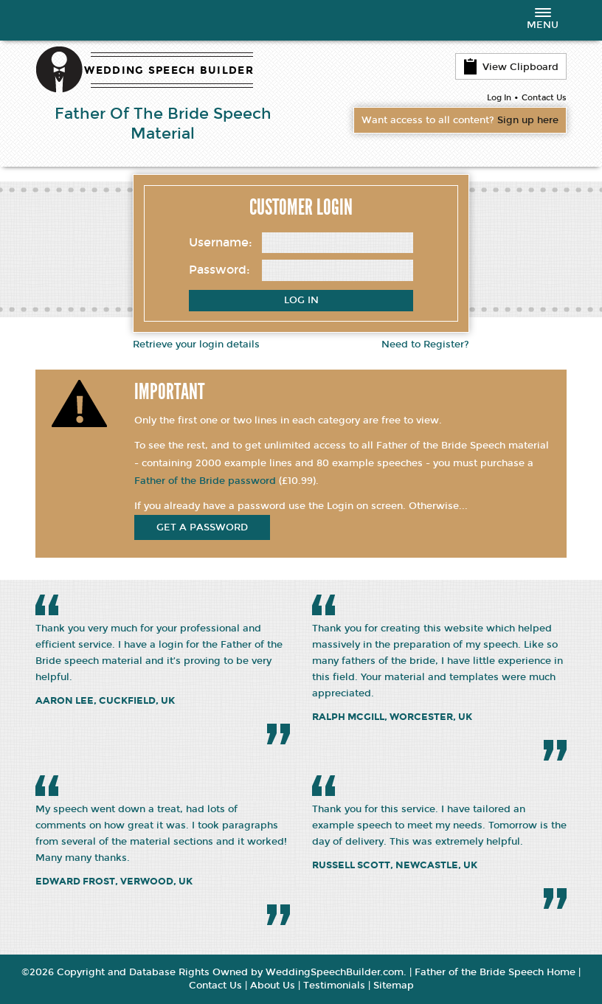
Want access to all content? (459, 120)
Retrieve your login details (196, 344)
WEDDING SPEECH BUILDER (169, 70)
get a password (202, 527)
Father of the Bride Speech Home (495, 972)
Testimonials (334, 985)
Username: (220, 242)
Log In (499, 98)
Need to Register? (425, 344)
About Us (272, 985)
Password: (219, 270)
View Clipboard (510, 66)
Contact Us (544, 98)
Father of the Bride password (205, 481)
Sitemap (393, 985)
